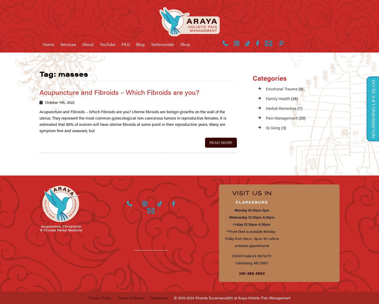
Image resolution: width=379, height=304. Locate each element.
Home (48, 44)
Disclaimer (159, 297)
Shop (185, 44)
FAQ (126, 44)
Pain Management (282, 118)
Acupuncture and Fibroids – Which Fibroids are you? (119, 92)
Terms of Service (131, 297)
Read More (221, 142)
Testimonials (162, 44)
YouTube (107, 44)
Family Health (278, 98)
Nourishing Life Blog (373, 109)
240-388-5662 (252, 273)
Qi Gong (273, 127)
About (88, 44)
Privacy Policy (100, 297)
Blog (140, 44)
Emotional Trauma (281, 88)
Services (68, 44)
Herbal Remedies (281, 108)
